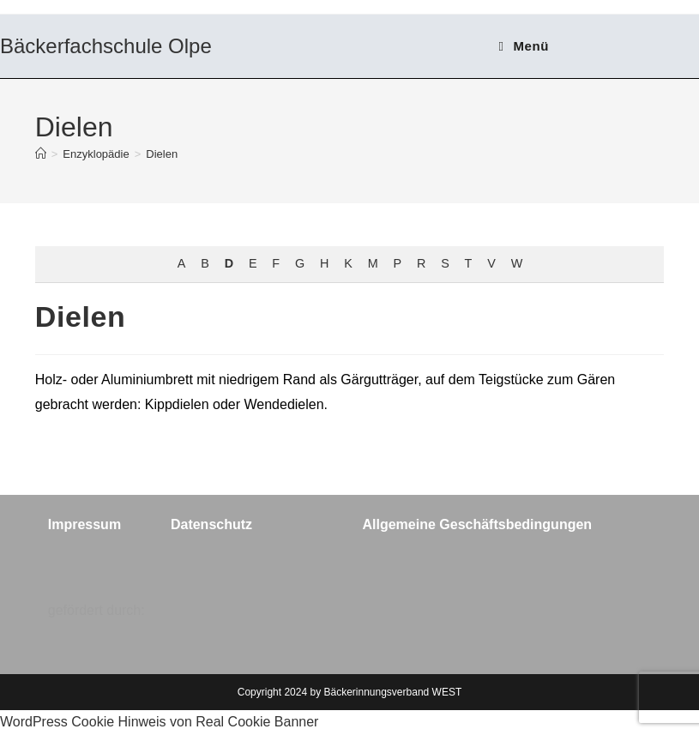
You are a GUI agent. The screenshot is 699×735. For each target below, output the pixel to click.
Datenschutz (211, 524)
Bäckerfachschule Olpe (106, 45)
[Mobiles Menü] (524, 46)
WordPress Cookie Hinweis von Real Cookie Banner (159, 721)
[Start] (40, 154)
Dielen (162, 154)
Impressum (84, 524)
